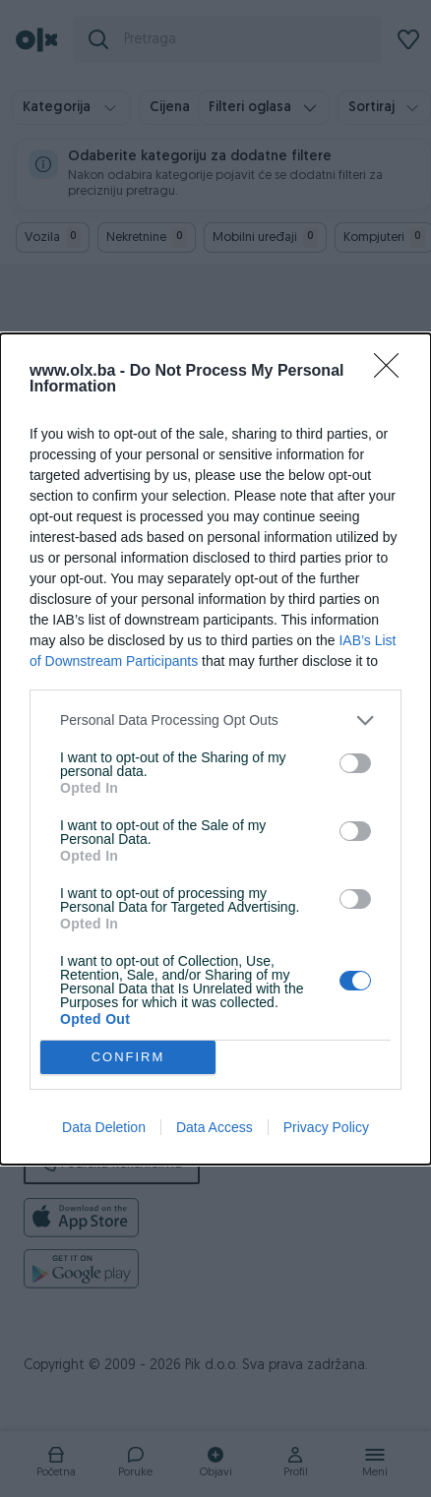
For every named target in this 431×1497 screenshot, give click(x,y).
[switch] (355, 763)
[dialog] (215, 749)
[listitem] (215, 720)
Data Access (214, 1127)
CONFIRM (128, 1056)
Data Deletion (104, 1127)
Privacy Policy (326, 1127)
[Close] (392, 371)
